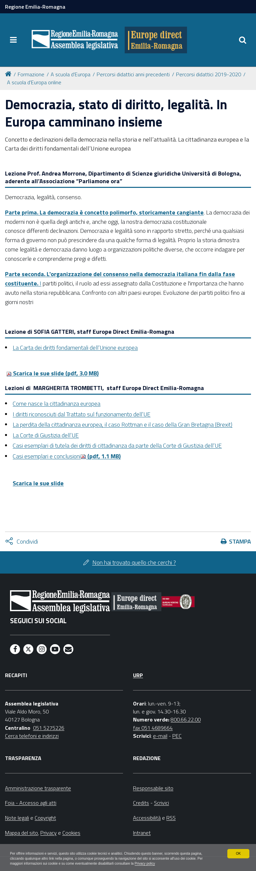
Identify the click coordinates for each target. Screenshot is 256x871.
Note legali (17, 818)
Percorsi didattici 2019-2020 (208, 74)
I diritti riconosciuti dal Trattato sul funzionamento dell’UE (81, 414)
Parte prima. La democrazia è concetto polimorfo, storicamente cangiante (104, 212)
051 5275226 (48, 728)
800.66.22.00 (186, 719)
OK (238, 845)
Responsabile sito (153, 788)
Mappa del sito (21, 833)
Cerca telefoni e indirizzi (32, 736)
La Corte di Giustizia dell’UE (46, 435)
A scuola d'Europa (70, 74)
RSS (171, 818)
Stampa (240, 541)
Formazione (31, 74)
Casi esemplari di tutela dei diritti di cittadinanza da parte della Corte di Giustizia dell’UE (117, 445)
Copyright (45, 818)
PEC (177, 736)
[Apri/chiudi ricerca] (242, 40)
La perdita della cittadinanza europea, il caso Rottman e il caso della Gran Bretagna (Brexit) (122, 424)
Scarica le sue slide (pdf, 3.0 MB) (52, 373)
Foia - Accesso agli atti (30, 803)
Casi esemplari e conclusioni (47, 456)
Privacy (48, 833)
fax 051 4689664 (153, 728)
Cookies (71, 833)
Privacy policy (46, 863)
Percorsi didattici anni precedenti (133, 74)
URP (138, 675)
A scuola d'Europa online (34, 82)
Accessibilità (147, 818)
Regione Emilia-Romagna (35, 7)
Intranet (142, 833)
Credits (141, 803)
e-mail (160, 736)
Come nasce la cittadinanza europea (56, 403)
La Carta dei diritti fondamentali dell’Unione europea (75, 347)
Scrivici (161, 803)
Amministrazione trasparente (38, 788)
